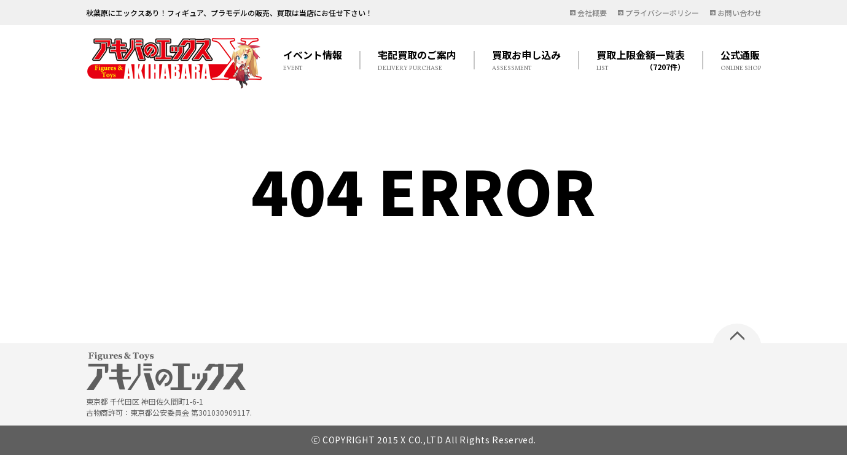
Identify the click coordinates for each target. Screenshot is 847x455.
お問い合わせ (739, 12)
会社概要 (592, 12)
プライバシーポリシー (662, 12)
